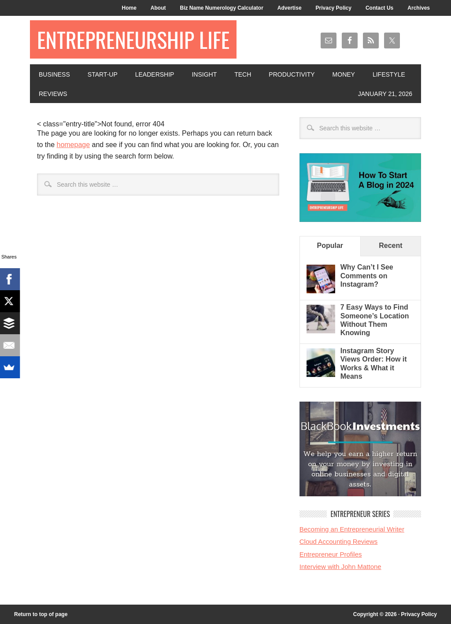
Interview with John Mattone (340, 566)
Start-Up (103, 74)
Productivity (291, 74)
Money (344, 74)
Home (129, 8)
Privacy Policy (333, 8)
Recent (390, 245)
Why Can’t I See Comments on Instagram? (366, 275)
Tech (242, 74)
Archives (418, 8)
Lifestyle (389, 74)
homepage (73, 144)
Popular (330, 245)
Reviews (53, 93)
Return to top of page (40, 614)
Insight (204, 74)
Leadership (154, 74)
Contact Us (379, 8)
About (158, 8)
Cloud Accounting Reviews (338, 541)
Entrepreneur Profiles (330, 554)
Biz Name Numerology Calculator (221, 8)
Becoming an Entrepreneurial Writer (351, 529)
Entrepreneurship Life (133, 39)
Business (54, 74)
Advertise (289, 8)
